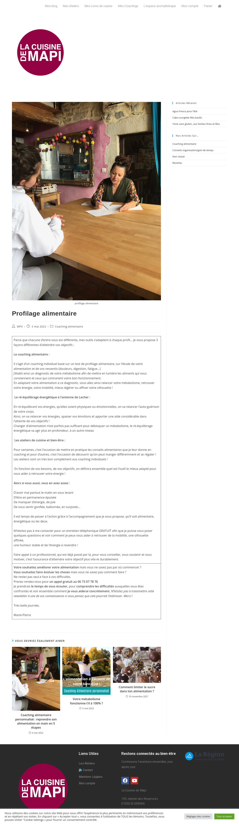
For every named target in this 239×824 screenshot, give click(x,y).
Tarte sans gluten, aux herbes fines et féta (196, 124)
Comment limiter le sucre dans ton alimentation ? (137, 689)
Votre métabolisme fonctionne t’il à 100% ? (86, 701)
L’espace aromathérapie (160, 6)
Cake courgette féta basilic (187, 117)
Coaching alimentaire (69, 326)
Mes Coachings (128, 6)
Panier (208, 6)
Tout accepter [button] (224, 816)
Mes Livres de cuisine (98, 6)
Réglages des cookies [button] (198, 816)
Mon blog (51, 6)
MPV (20, 326)
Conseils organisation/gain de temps (192, 150)
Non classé (178, 156)
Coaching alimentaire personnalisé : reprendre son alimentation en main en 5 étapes (36, 721)
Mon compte (189, 6)
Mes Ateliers (71, 6)
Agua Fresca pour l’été (184, 111)
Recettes (177, 163)
